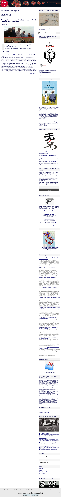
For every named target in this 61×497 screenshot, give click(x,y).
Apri (40, 70)
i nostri (51, 161)
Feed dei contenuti (43, 471)
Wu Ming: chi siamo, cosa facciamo (47, 151)
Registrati (41, 468)
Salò (1, 54)
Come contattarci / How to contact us (48, 155)
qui (51, 216)
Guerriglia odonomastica (47, 250)
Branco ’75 (6, 14)
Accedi (40, 470)
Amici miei (30, 54)
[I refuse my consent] (59, 492)
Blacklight (33, 492)
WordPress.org (42, 475)
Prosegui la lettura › (33, 73)
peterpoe (40, 277)
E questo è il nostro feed (49, 219)
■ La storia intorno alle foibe (44, 442)
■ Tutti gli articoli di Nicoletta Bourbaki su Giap (48, 449)
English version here (44, 153)
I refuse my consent (34, 495)
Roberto (40, 297)
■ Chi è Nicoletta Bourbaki (44, 433)
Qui (40, 72)
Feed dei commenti (43, 473)
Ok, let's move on (26, 495)
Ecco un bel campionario (45, 412)
